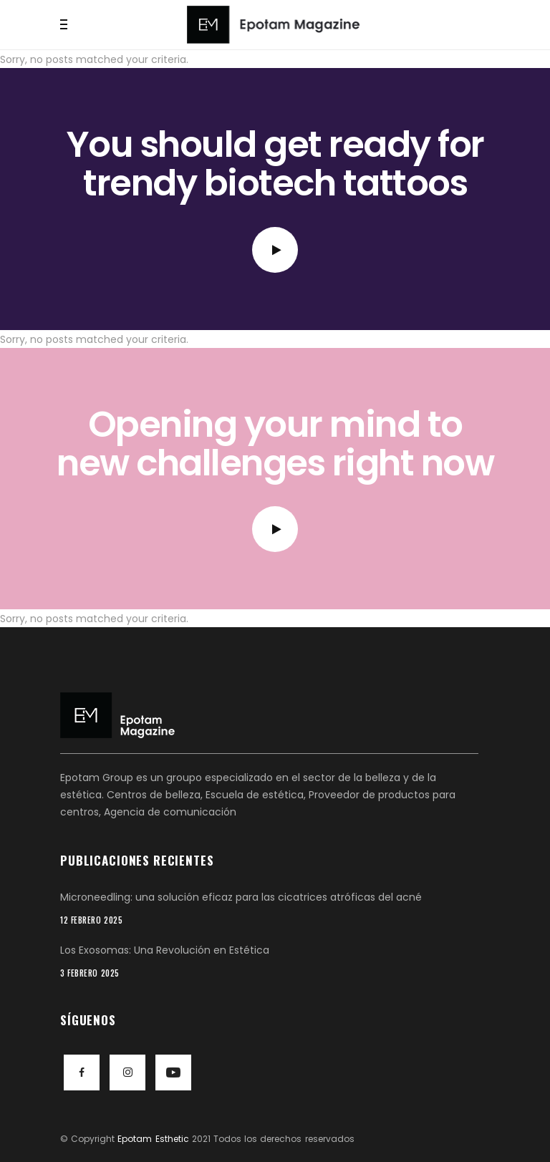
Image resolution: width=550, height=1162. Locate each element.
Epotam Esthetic (152, 1139)
